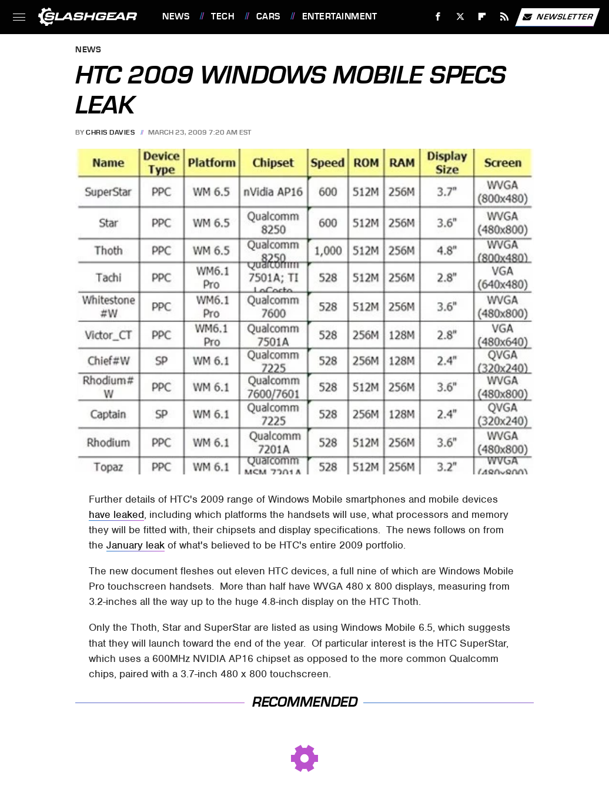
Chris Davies (110, 132)
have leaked (116, 514)
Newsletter (557, 17)
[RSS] (504, 17)
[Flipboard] (482, 17)
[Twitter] (460, 17)
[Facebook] (438, 17)
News (175, 16)
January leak (135, 545)
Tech (223, 16)
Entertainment (339, 16)
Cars (268, 16)
